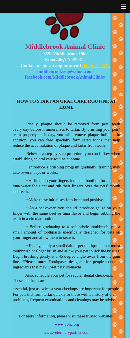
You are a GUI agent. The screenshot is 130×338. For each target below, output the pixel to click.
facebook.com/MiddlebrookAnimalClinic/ (65, 77)
